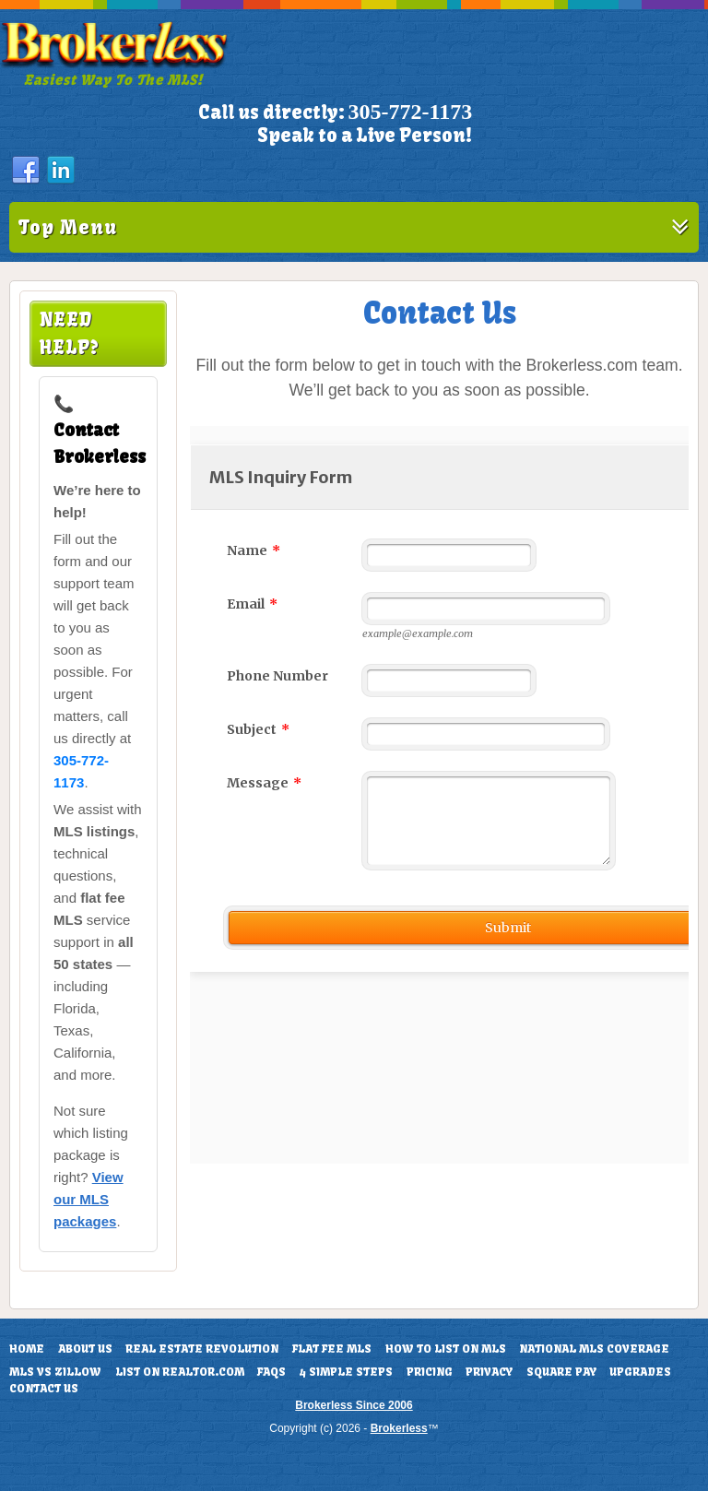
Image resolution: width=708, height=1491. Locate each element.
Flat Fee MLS (332, 1349)
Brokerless (399, 1428)
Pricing (430, 1372)
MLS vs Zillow (55, 1372)
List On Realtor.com (179, 1372)
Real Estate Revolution (201, 1349)
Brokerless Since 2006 (353, 1405)
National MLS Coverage (594, 1349)
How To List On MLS (445, 1349)
